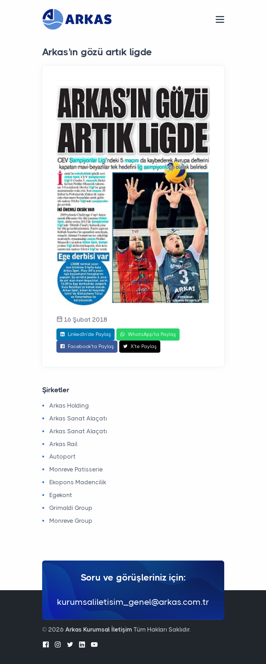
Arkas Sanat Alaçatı (78, 418)
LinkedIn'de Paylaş (85, 334)
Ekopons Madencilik (77, 482)
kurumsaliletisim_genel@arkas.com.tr (133, 602)
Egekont (60, 495)
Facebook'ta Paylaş (87, 346)
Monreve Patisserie (76, 469)
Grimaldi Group (70, 507)
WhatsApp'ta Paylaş (148, 334)
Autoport (62, 456)
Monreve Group (70, 520)
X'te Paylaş (140, 346)
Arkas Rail (63, 444)
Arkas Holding (69, 405)
